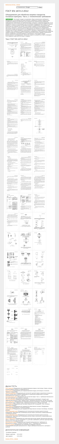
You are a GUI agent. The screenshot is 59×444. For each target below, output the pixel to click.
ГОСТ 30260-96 (9, 404)
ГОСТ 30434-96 (9, 388)
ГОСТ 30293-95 (9, 408)
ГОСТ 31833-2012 (10, 401)
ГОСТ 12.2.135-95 (10, 424)
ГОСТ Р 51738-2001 (10, 399)
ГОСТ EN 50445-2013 (11, 393)
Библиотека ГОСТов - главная (13, 4)
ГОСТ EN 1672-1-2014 (11, 422)
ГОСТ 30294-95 (9, 406)
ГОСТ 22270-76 (9, 390)
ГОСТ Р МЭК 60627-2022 (12, 411)
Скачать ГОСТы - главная (12, 438)
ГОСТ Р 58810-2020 (10, 418)
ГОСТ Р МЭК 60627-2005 (12, 414)
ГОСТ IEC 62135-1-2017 (11, 396)
